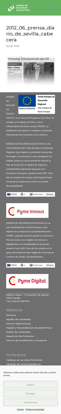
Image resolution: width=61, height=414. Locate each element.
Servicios (11, 315)
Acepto (30, 384)
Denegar (30, 393)
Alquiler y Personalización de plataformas (28, 327)
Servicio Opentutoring (18, 323)
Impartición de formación (20, 336)
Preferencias (30, 402)
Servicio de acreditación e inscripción (26, 340)
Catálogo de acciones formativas (24, 360)
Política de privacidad (35, 409)
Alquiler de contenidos (18, 319)
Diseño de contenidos (18, 332)
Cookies (20, 409)
